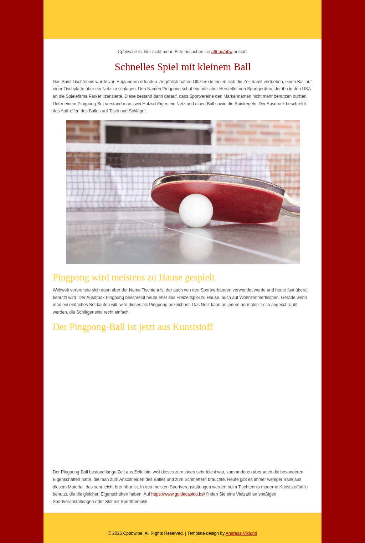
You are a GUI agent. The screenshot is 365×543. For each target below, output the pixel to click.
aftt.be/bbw (221, 51)
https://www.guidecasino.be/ (178, 494)
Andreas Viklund (241, 533)
